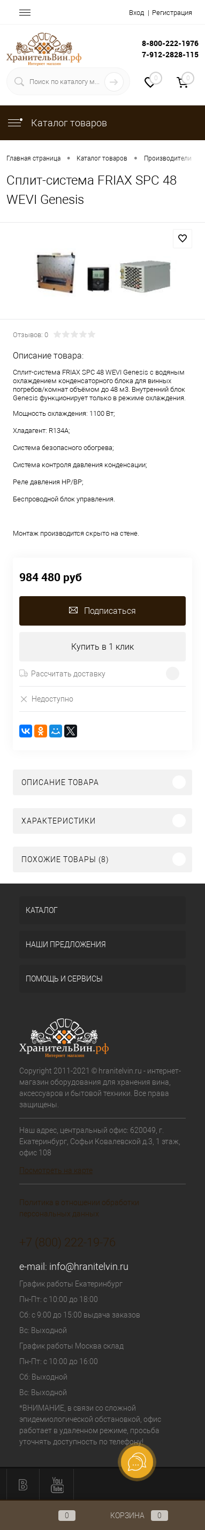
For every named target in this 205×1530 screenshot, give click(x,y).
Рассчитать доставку (62, 673)
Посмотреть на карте (56, 1170)
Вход (136, 13)
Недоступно (46, 698)
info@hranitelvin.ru (88, 1266)
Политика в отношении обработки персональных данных (79, 1208)
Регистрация (172, 13)
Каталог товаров (56, 122)
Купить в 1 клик (102, 647)
